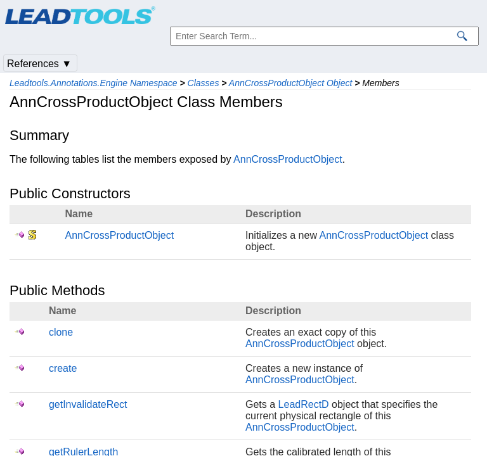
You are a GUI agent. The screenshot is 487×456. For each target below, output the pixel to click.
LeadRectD (303, 404)
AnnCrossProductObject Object (291, 83)
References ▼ (39, 63)
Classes (203, 83)
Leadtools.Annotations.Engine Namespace (94, 83)
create (63, 368)
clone (61, 332)
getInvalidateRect (88, 404)
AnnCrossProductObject (287, 159)
